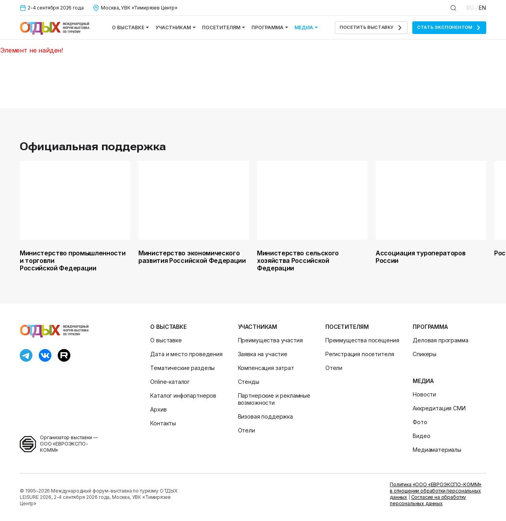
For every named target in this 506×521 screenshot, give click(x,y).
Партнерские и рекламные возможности (274, 399)
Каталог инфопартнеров (183, 395)
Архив (158, 409)
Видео (421, 435)
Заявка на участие (262, 354)
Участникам (175, 27)
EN (482, 7)
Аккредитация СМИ (439, 408)
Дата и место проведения (186, 354)
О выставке (130, 27)
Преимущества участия (270, 340)
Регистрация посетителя (359, 354)
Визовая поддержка (265, 416)
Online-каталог (170, 381)
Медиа (306, 27)
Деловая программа (440, 340)
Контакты (163, 423)
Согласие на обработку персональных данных (428, 500)
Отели (246, 430)
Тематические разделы (182, 367)
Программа (269, 27)
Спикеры (424, 354)
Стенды (248, 381)
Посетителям (223, 27)
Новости (424, 394)
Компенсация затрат (266, 367)
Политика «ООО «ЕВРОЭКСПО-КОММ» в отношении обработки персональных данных (435, 490)
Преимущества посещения (362, 340)
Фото (420, 422)
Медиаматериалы (437, 449)
